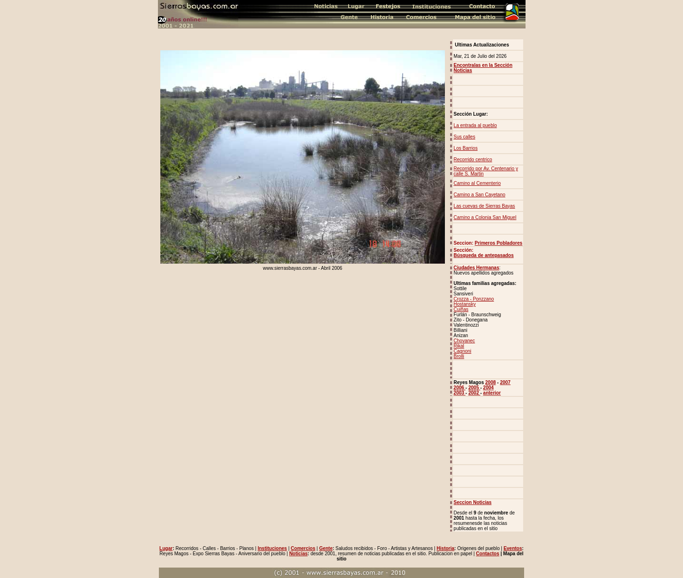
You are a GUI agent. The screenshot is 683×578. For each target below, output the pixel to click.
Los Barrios (465, 148)
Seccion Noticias (472, 502)
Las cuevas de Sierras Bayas (484, 206)
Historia (445, 548)
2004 (488, 387)
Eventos (513, 548)
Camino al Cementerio (477, 183)
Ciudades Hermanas (476, 267)
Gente (325, 548)
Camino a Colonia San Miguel (484, 217)
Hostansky (464, 304)
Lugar (166, 548)
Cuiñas (460, 309)
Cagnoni (462, 351)
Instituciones (272, 548)
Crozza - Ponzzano (473, 299)
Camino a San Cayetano (479, 194)
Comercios (303, 548)
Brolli (458, 356)
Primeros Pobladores (499, 243)
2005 (474, 387)
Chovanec (464, 340)
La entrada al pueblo (475, 125)
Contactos (487, 553)
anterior (492, 392)
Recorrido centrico (472, 159)
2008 (490, 382)
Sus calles (464, 136)
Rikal (458, 346)
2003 (459, 392)
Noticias (298, 553)
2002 (474, 392)
